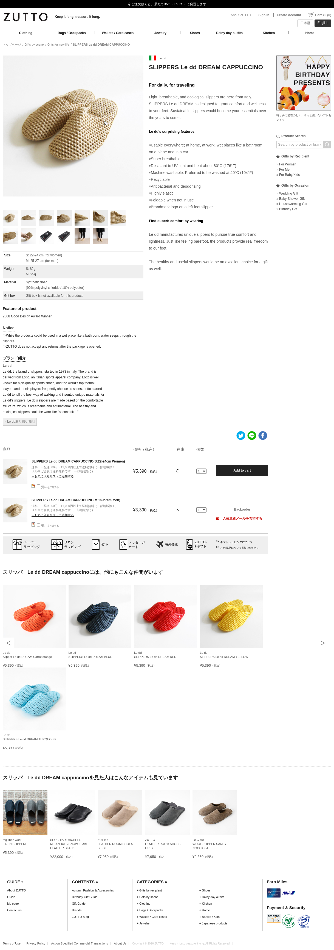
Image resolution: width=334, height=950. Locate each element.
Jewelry (160, 33)
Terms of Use (12, 943)
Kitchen (269, 33)
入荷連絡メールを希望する (239, 518)
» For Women (286, 164)
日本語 (305, 23)
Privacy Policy (35, 943)
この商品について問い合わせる (239, 547)
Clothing (26, 33)
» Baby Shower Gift (290, 199)
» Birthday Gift (286, 209)
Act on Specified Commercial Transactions (79, 943)
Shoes (195, 33)
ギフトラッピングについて (236, 542)
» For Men (283, 169)
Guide (11, 897)
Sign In (263, 15)
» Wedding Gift (287, 193)
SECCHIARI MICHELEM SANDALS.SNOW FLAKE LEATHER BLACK (69, 844)
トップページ (12, 44)
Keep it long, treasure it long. (77, 17)
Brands (76, 910)
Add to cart (242, 470)
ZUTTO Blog (80, 916)
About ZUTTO (241, 15)
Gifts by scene (34, 44)
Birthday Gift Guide (84, 897)
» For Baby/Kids (288, 175)
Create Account (289, 15)
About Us (120, 943)
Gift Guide (79, 903)
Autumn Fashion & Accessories (93, 890)
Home (309, 33)
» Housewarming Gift (291, 204)
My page (13, 903)
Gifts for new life (58, 44)
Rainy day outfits (229, 33)
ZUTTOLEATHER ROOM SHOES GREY (162, 844)
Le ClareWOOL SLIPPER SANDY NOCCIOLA (210, 844)
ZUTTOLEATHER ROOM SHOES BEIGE (115, 844)
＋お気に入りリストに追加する (53, 476)
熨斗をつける (48, 487)
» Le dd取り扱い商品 (19, 421)
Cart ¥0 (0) (323, 15)
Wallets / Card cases (118, 33)
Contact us (14, 910)
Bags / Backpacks (72, 33)
